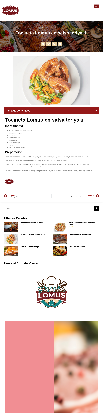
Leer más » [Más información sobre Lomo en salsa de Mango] (22, 249)
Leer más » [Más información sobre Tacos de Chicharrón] (71, 249)
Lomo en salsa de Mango (29, 247)
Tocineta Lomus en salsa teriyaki (32, 235)
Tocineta (60, 28)
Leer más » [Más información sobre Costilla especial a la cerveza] (71, 237)
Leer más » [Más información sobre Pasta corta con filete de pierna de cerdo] (71, 227)
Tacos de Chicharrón (77, 247)
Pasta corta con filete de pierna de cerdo (82, 224)
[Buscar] (96, 208)
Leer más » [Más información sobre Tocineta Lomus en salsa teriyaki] (22, 237)
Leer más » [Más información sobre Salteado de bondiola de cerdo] (22, 225)
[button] (96, 6)
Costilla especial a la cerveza (80, 235)
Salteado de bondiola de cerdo (32, 223)
